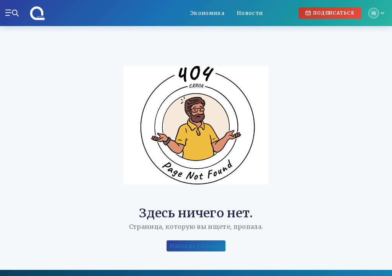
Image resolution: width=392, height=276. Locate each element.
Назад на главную (196, 245)
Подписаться (329, 13)
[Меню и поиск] (12, 13)
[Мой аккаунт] (376, 13)
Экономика (207, 13)
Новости (250, 13)
